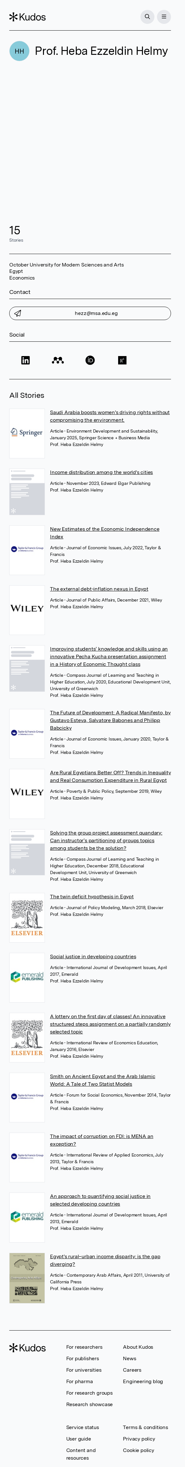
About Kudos (138, 1347)
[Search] (147, 17)
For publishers (82, 1358)
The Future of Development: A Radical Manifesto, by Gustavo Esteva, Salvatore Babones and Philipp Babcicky (110, 720)
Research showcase (89, 1404)
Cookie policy (138, 1450)
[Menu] (164, 17)
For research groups (89, 1393)
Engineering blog (143, 1381)
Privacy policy (139, 1439)
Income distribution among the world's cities (101, 472)
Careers (132, 1370)
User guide (78, 1439)
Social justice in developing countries (93, 956)
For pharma (79, 1381)
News (129, 1358)
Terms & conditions (145, 1427)
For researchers (84, 1347)
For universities (84, 1370)
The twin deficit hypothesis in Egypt (92, 897)
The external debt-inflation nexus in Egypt (99, 589)
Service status (82, 1427)
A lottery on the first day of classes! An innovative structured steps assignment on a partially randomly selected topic (110, 1024)
